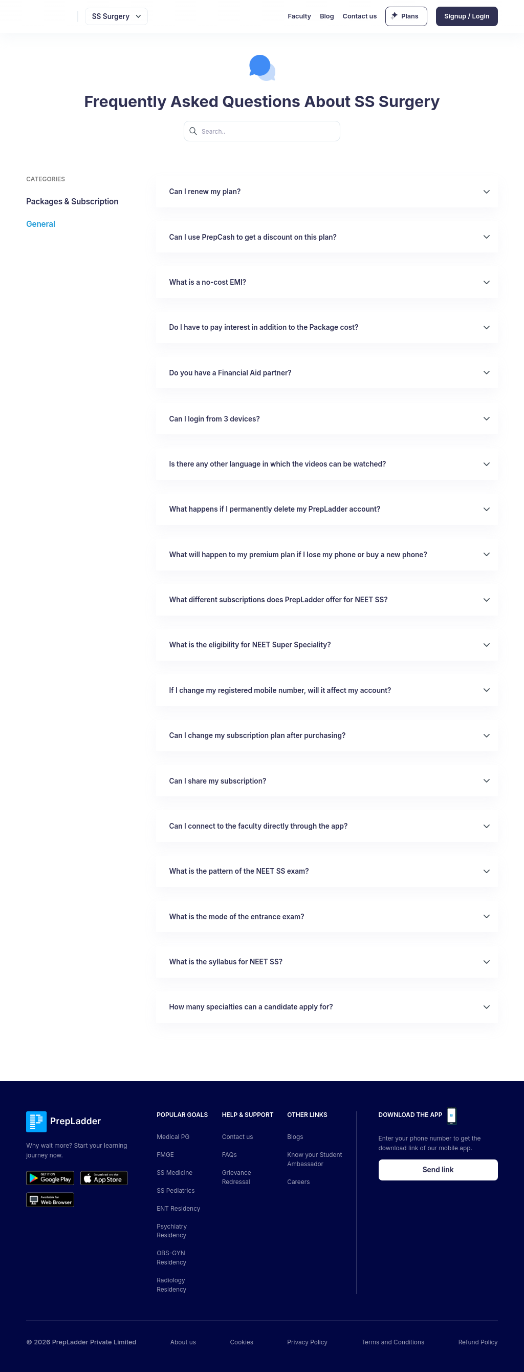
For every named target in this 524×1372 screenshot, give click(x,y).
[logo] (50, 16)
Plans (410, 16)
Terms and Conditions (392, 1342)
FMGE (165, 1154)
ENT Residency (178, 1208)
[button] (327, 191)
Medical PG (173, 1137)
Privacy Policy (307, 1342)
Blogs (295, 1137)
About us (183, 1342)
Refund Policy (478, 1342)
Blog (327, 16)
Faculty (300, 16)
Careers (298, 1182)
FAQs (229, 1154)
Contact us (360, 16)
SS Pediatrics (175, 1190)
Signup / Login (467, 16)
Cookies (241, 1342)
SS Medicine (174, 1172)
